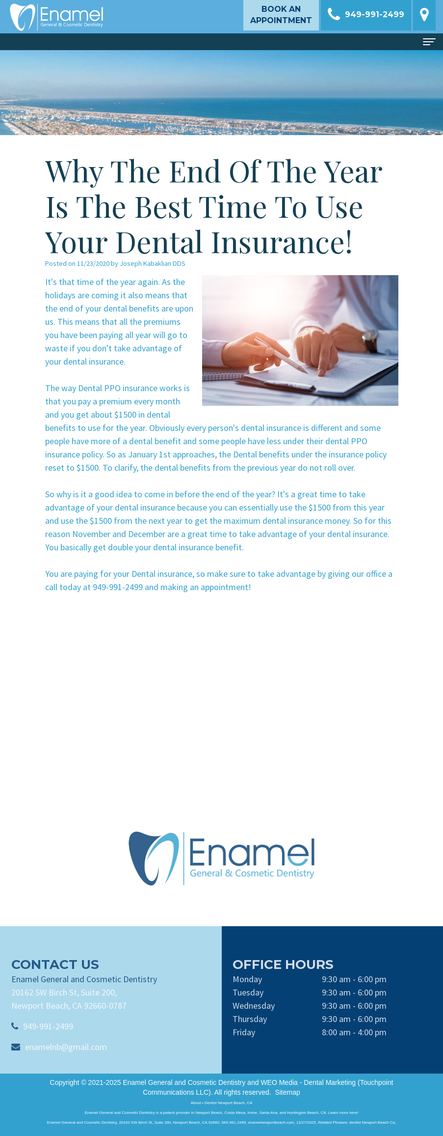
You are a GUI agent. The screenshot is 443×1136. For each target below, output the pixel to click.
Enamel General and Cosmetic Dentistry (184, 1082)
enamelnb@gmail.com (66, 1060)
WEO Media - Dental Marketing (308, 1082)
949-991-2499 (48, 1040)
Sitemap (287, 1092)
